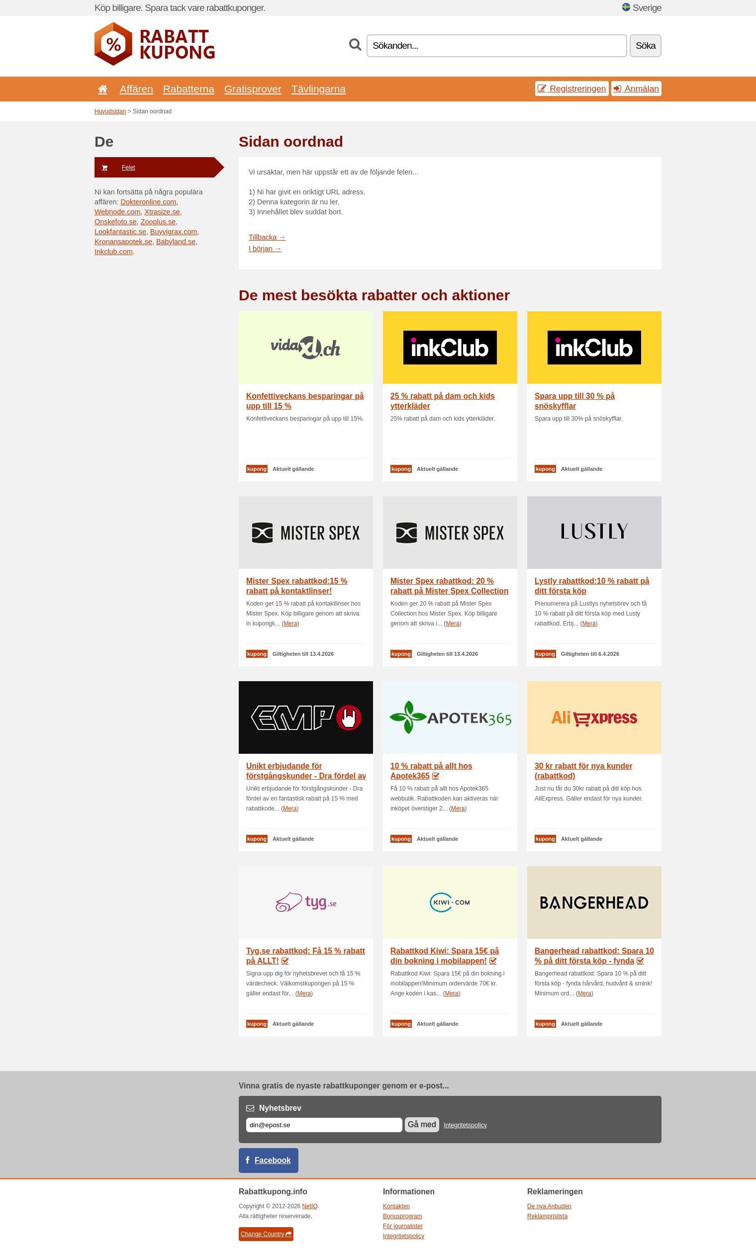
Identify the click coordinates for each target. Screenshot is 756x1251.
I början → (265, 249)
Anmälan (636, 88)
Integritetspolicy (465, 1125)
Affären (136, 88)
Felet (114, 168)
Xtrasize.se (162, 212)
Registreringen (572, 88)
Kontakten (396, 1206)
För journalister (403, 1226)
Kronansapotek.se (123, 242)
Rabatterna (188, 88)
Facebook (273, 1160)
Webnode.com (117, 212)
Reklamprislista (547, 1216)
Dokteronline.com (149, 202)
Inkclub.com (113, 252)
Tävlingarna (318, 88)
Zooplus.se (158, 222)
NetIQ (310, 1206)
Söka (646, 45)
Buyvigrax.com (173, 232)
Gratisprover (253, 88)
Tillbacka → (267, 237)
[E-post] (324, 1125)
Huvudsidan (110, 111)
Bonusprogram (402, 1216)
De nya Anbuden (549, 1206)
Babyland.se (175, 242)
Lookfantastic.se (120, 232)
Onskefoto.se (115, 222)
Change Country (266, 1234)
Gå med (422, 1124)
